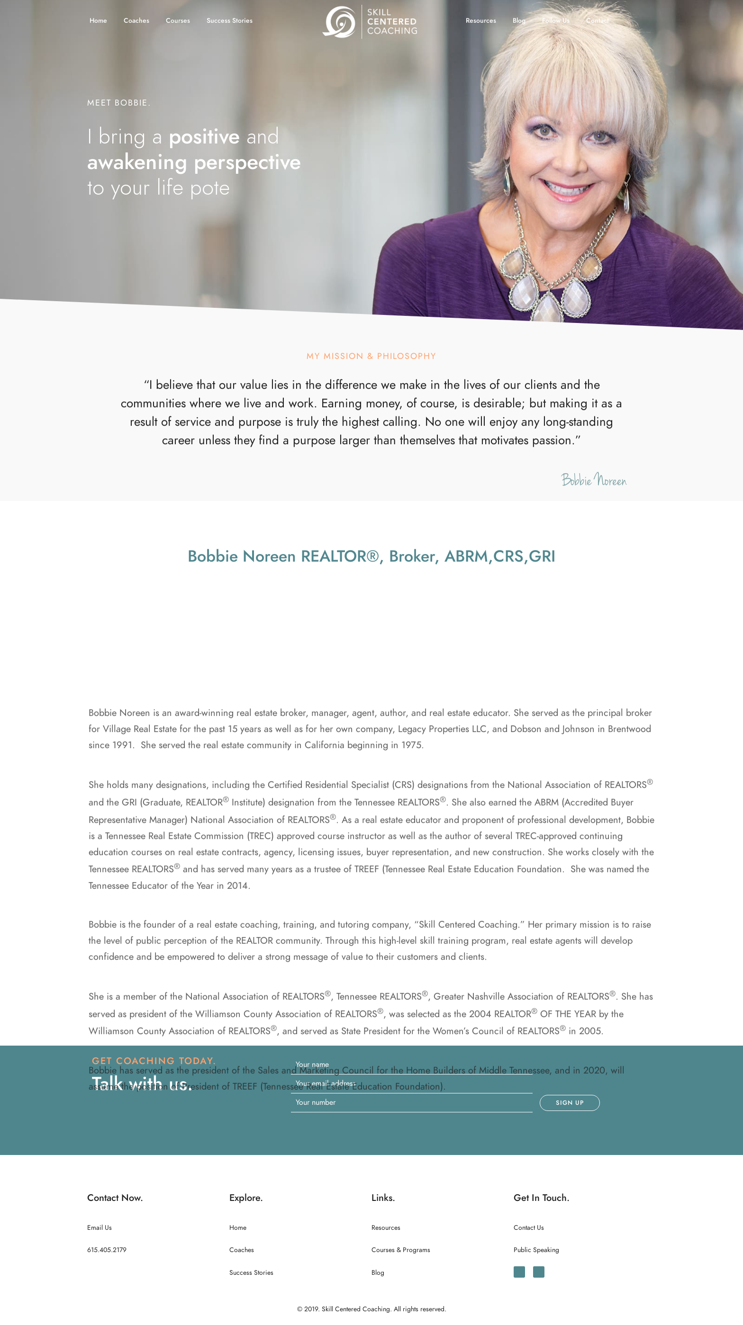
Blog (519, 20)
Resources (481, 20)
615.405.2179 (107, 1249)
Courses (178, 20)
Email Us (99, 1227)
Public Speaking (536, 1249)
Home (98, 20)
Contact (597, 20)
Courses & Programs (401, 1249)
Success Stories (230, 20)
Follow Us (556, 20)
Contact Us (529, 1227)
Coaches (136, 20)
